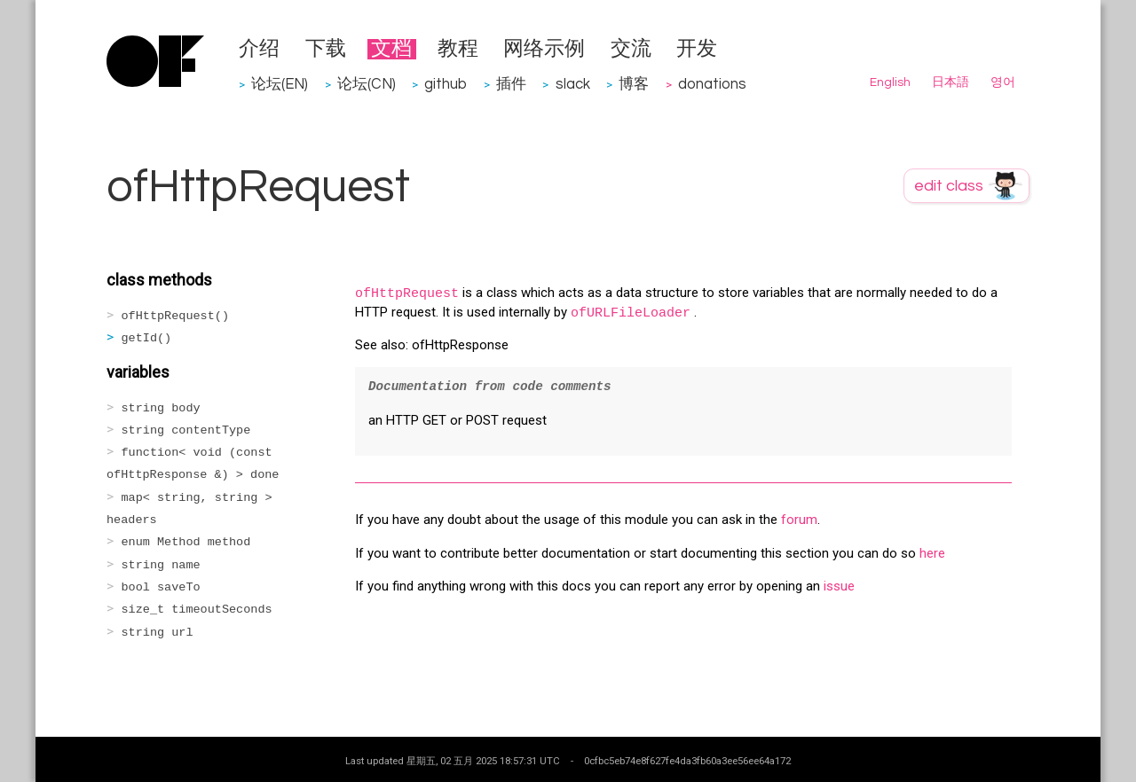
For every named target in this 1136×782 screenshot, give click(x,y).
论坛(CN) (366, 83)
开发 (696, 49)
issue (839, 586)
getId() (147, 338)
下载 (325, 49)
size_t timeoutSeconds (197, 609)
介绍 (259, 49)
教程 (458, 49)
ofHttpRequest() (176, 316)
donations (712, 83)
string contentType (186, 430)
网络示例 (544, 49)
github (445, 83)
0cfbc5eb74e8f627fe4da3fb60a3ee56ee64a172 (687, 761)
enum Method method (186, 542)
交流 (631, 49)
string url (157, 632)
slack (573, 83)
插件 (511, 83)
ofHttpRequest (407, 293)
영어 (1002, 82)
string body (161, 408)
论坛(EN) (279, 83)
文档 (391, 49)
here (932, 553)
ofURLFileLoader (630, 313)
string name (161, 565)
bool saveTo (161, 587)
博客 (634, 83)
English (890, 82)
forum (799, 520)
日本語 (950, 82)
